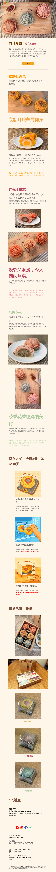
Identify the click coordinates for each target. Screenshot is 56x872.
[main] (28, 43)
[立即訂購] (28, 63)
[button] (2, 2)
